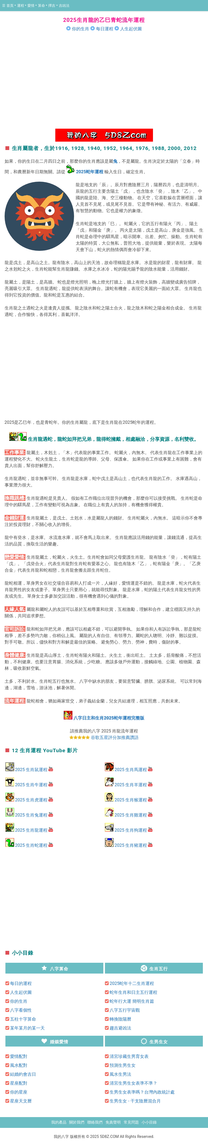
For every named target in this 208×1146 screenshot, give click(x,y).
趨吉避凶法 (120, 1028)
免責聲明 (113, 1122)
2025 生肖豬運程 (130, 845)
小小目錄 (149, 1122)
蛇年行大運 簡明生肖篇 (132, 1001)
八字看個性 (21, 1010)
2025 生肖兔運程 (31, 815)
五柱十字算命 (23, 1019)
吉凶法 (64, 6)
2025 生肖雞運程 (130, 815)
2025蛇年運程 (89, 171)
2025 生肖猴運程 (130, 799)
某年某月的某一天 (27, 1028)
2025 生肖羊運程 (130, 784)
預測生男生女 (123, 1065)
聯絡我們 (95, 1122)
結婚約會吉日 (23, 1074)
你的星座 (18, 1092)
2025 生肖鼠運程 (31, 769)
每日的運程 (21, 983)
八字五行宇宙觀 (125, 1010)
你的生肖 (80, 28)
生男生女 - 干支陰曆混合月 (135, 1101)
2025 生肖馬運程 (130, 769)
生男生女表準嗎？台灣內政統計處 (142, 1092)
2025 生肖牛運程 (31, 784)
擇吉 (52, 6)
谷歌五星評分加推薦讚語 (115, 737)
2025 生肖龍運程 (31, 830)
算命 (42, 6)
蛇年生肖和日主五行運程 (133, 992)
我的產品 (58, 1122)
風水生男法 (120, 1074)
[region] (104, 79)
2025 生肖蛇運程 (31, 845)
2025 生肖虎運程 (31, 799)
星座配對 (18, 1083)
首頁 (10, 6)
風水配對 (18, 1065)
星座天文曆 (21, 1101)
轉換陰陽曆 (120, 1019)
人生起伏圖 (131, 28)
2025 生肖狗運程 (130, 830)
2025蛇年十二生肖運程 (132, 983)
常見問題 (131, 1122)
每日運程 (104, 28)
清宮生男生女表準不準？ (133, 1083)
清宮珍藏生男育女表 (129, 1056)
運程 (21, 6)
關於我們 (76, 1122)
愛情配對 (18, 1056)
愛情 (31, 6)
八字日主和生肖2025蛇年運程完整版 (108, 718)
